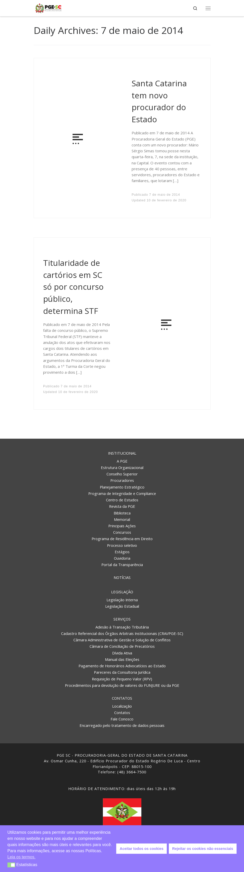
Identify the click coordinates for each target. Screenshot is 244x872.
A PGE (122, 461)
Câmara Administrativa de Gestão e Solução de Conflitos (122, 639)
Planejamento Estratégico (122, 487)
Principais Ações (122, 525)
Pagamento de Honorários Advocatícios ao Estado (122, 665)
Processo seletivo (122, 545)
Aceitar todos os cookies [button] (141, 849)
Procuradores (122, 480)
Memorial (122, 519)
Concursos (122, 532)
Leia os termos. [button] (21, 857)
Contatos (122, 698)
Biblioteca (122, 512)
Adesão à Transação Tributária (122, 627)
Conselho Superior (122, 473)
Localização (122, 706)
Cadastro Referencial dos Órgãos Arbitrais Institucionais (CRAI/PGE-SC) (122, 633)
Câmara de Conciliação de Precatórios (122, 646)
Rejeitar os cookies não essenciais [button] (202, 849)
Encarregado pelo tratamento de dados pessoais (122, 725)
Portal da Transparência (122, 564)
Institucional (122, 453)
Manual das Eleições (122, 659)
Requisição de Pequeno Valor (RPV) (122, 678)
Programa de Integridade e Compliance (122, 493)
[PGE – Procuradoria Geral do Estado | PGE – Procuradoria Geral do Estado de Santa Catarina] (48, 8)
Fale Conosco (122, 718)
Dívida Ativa (122, 652)
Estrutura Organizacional (122, 467)
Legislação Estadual (122, 606)
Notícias (122, 577)
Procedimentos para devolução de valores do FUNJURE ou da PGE (122, 685)
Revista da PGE (122, 506)
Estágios (122, 551)
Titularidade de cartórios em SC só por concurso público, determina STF (73, 286)
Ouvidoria (122, 558)
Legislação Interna (122, 599)
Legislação (122, 591)
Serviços (122, 619)
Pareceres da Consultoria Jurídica (122, 672)
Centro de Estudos (122, 499)
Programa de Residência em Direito (122, 538)
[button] (11, 864)
